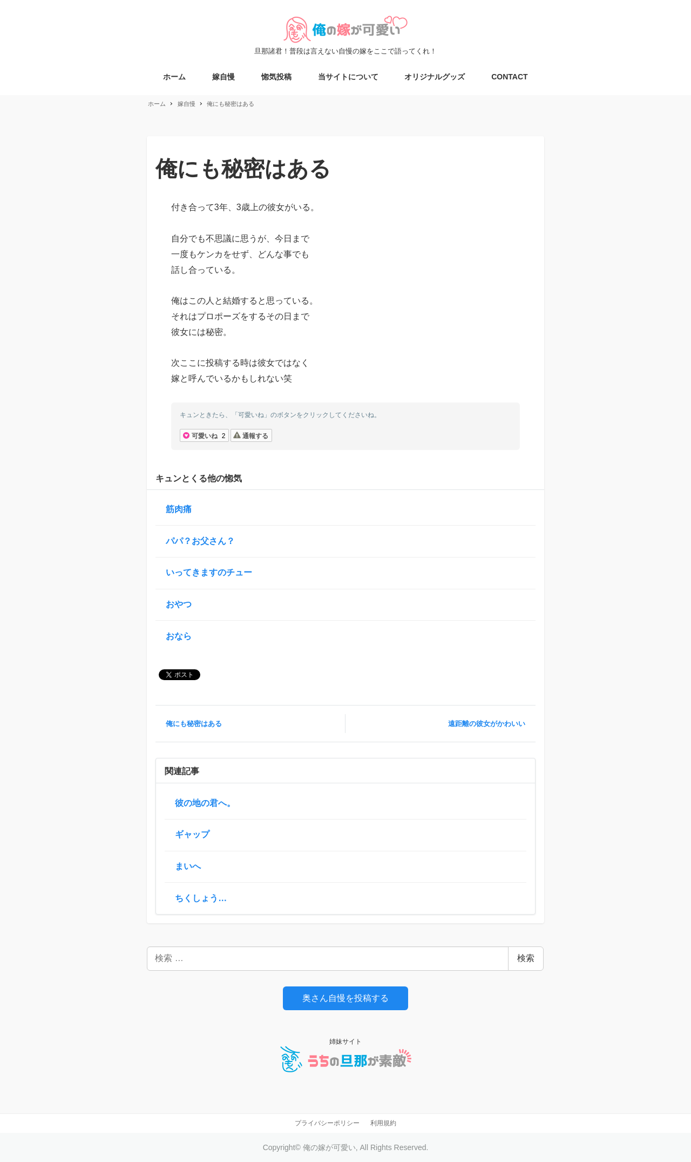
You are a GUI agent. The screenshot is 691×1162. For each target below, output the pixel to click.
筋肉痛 (179, 509)
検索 (525, 958)
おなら (179, 636)
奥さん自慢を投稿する (345, 998)
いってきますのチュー (209, 572)
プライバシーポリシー (327, 1123)
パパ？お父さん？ (200, 541)
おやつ (179, 604)
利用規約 (383, 1123)
